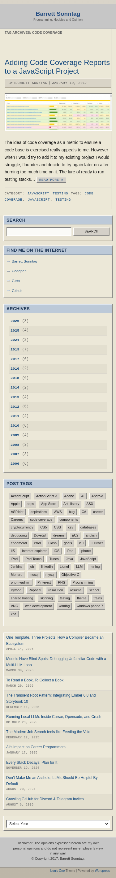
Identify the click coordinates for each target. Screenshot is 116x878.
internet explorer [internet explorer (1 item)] (34, 551)
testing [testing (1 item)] (65, 598)
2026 (15, 321)
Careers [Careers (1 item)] (17, 519)
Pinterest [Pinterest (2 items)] (44, 582)
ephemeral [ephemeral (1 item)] (19, 543)
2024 (15, 339)
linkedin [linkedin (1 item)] (47, 566)
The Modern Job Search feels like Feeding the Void (48, 732)
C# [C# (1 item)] (84, 512)
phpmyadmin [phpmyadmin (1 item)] (20, 582)
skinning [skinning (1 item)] (46, 598)
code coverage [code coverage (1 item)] (41, 519)
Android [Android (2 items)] (97, 496)
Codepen (19, 271)
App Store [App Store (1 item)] (48, 504)
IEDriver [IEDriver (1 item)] (97, 543)
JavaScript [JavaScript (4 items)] (88, 559)
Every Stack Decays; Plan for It (31, 762)
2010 (15, 425)
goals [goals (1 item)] (68, 543)
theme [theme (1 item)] (82, 598)
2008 (15, 444)
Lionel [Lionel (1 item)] (64, 566)
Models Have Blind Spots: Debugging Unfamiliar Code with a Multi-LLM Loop (56, 662)
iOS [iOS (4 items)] (56, 551)
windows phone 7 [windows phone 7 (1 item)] (90, 606)
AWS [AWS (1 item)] (58, 512)
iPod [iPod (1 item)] (14, 559)
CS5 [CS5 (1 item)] (43, 527)
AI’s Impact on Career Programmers (36, 747)
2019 (15, 349)
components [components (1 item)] (68, 519)
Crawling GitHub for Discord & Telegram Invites (45, 799)
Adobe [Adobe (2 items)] (69, 496)
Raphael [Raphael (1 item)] (34, 590)
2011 (15, 416)
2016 (15, 368)
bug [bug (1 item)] (72, 512)
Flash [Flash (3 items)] (52, 543)
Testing (60, 193)
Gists (16, 281)
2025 (15, 330)
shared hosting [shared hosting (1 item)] (22, 598)
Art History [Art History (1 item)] (71, 504)
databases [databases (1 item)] (88, 527)
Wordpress (102, 870)
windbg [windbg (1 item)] (64, 606)
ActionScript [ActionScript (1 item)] (20, 496)
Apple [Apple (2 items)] (15, 504)
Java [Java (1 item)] (69, 559)
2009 (15, 435)
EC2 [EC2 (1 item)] (75, 535)
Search (91, 231)
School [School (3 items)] (94, 590)
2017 (15, 359)
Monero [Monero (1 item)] (16, 574)
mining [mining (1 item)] (95, 566)
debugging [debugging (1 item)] (19, 535)
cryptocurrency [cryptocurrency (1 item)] (22, 527)
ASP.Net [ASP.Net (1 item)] (17, 512)
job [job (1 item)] (31, 566)
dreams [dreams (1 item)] (59, 535)
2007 (15, 454)
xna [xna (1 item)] (13, 614)
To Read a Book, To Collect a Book (34, 680)
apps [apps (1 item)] (30, 504)
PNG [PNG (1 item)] (61, 582)
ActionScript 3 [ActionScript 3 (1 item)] (46, 496)
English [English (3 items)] (91, 535)
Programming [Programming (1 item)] (82, 582)
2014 (15, 387)
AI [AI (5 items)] (82, 496)
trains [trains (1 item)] (98, 598)
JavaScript (38, 193)
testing (63, 199)
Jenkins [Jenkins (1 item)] (16, 566)
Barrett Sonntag (58, 14)
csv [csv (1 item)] (70, 527)
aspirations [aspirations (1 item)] (39, 512)
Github (17, 291)
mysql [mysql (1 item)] (49, 574)
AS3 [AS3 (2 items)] (89, 504)
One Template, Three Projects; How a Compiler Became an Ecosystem (55, 640)
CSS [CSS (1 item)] (57, 527)
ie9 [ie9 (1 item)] (81, 543)
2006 (15, 463)
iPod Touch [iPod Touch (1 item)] (33, 559)
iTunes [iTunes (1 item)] (54, 559)
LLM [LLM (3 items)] (79, 566)
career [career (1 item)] (98, 512)
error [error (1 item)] (37, 543)
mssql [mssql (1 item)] (33, 574)
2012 (15, 406)
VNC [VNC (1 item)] (14, 606)
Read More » (51, 179)
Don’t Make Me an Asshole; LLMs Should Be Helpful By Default (52, 781)
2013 (15, 397)
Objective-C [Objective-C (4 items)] (70, 574)
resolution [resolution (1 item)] (55, 590)
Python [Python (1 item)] (16, 590)
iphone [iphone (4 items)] (85, 551)
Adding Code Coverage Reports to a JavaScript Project (57, 66)
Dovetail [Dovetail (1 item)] (40, 535)
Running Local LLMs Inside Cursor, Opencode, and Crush (53, 717)
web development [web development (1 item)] (38, 606)
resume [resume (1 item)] (76, 590)
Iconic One (57, 870)
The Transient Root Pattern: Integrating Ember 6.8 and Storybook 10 (51, 698)
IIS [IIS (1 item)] (13, 551)
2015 (15, 378)
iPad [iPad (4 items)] (70, 551)
